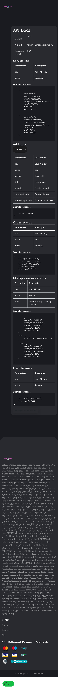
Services (6, 630)
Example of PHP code (25, 411)
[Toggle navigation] (53, 7)
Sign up (5, 625)
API (3, 635)
